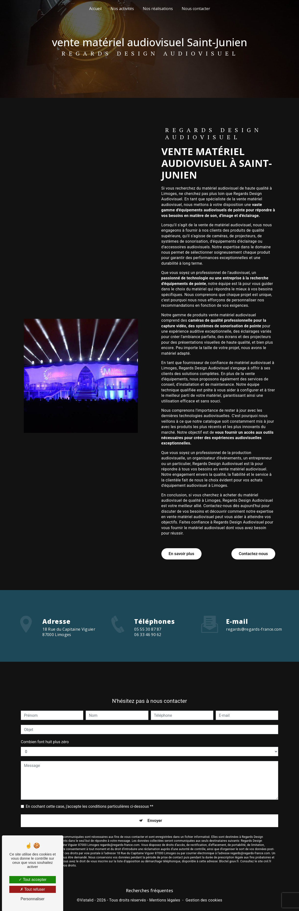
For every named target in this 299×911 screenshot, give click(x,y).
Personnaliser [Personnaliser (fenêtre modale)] (33, 899)
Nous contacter (196, 8)
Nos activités (122, 8)
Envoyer (155, 809)
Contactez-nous (251, 553)
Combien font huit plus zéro (45, 730)
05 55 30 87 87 (147, 638)
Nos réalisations (158, 8)
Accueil (95, 8)
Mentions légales (164, 900)
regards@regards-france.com (254, 617)
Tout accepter (32, 879)
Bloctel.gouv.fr (229, 851)
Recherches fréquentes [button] (149, 890)
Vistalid (87, 900)
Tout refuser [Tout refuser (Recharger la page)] (32, 889)
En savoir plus (183, 553)
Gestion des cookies (204, 900)
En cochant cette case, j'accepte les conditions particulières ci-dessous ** (89, 795)
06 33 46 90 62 (147, 644)
